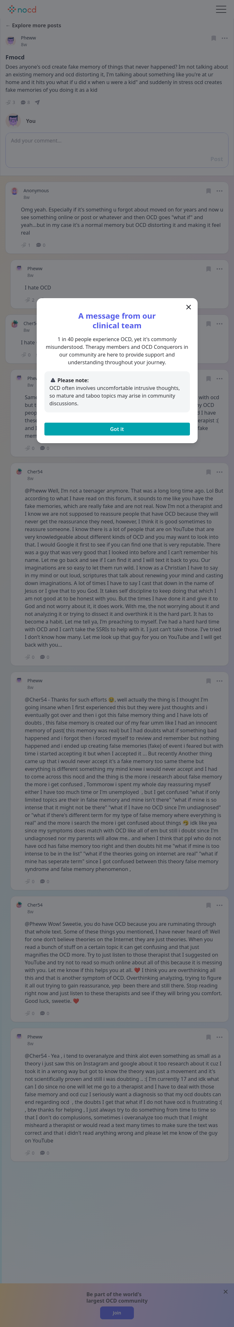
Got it (117, 429)
